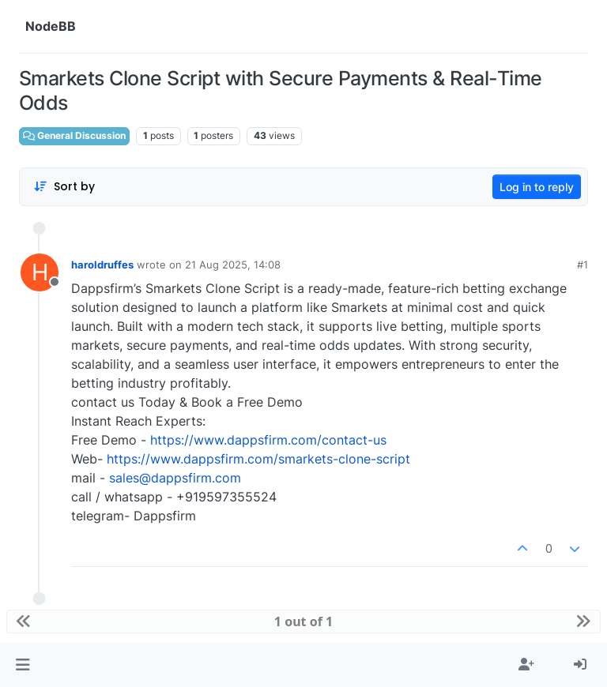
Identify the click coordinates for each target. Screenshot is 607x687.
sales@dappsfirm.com (175, 478)
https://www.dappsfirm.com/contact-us (268, 440)
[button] (22, 665)
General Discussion (74, 135)
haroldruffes (102, 264)
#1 (582, 264)
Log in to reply (537, 186)
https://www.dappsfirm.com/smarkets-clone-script (258, 459)
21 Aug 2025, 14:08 (233, 264)
